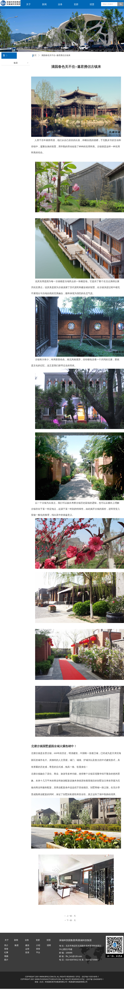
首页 (35, 55)
